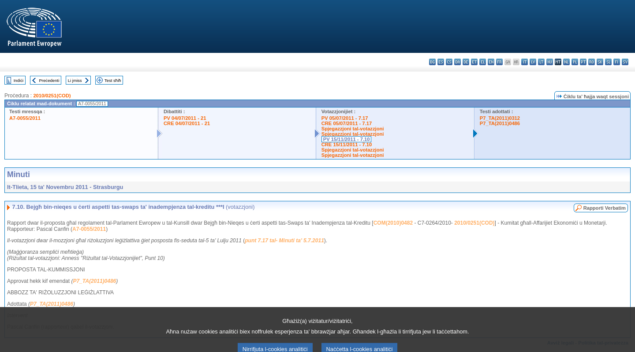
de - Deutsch (466, 62)
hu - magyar (549, 62)
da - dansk (457, 62)
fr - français (499, 62)
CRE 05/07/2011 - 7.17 (346, 123)
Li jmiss (75, 80)
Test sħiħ (113, 80)
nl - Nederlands (566, 62)
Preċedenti (49, 80)
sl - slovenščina (608, 62)
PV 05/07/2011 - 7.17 (344, 118)
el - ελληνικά (482, 62)
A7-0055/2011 (25, 118)
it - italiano (524, 62)
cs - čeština (449, 62)
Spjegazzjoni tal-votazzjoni (352, 128)
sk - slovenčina (600, 62)
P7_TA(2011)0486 (500, 123)
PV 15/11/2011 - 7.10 (346, 139)
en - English (491, 62)
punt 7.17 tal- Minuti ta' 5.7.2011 (284, 240)
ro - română (591, 62)
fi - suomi (616, 62)
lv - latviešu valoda (533, 62)
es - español (440, 62)
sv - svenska (625, 62)
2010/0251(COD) (52, 95)
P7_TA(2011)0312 (500, 118)
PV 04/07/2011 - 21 (185, 118)
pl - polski (575, 62)
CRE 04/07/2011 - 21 (187, 123)
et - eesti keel (474, 62)
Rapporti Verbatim (604, 208)
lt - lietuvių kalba (541, 62)
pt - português (583, 62)
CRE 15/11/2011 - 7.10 (346, 144)
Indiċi (18, 80)
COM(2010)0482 (393, 223)
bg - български (432, 62)
